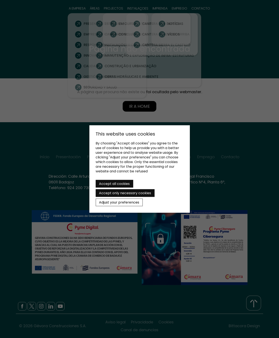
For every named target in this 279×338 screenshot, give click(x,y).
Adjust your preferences (119, 202)
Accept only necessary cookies (125, 193)
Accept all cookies (114, 183)
